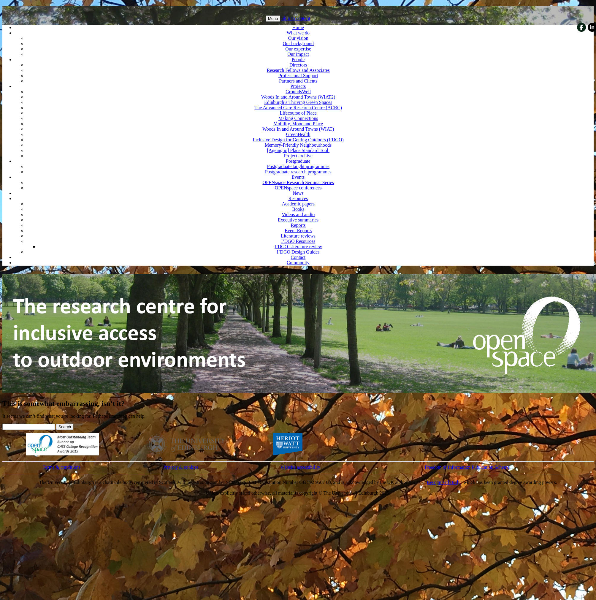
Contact (298, 257)
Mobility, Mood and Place (298, 123)
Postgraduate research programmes (298, 171)
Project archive (298, 155)
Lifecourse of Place (298, 112)
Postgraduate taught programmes (298, 166)
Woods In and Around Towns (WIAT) (298, 129)
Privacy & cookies (180, 467)
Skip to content (295, 18)
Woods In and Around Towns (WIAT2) (298, 96)
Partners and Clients (298, 80)
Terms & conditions (61, 467)
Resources (298, 198)
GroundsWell (298, 91)
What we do (298, 32)
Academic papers (298, 203)
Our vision (298, 38)
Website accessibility (300, 467)
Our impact (298, 54)
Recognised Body (443, 482)
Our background (298, 43)
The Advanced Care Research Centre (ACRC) (298, 107)
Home (298, 27)
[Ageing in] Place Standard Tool (298, 150)
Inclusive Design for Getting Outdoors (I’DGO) (298, 139)
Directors (298, 64)
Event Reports (298, 230)
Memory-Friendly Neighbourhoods (298, 145)
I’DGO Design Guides (298, 251)
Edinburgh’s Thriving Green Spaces (298, 102)
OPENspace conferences (298, 187)
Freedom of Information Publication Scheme (467, 467)
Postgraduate (298, 161)
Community (298, 262)
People (298, 59)
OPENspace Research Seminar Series (298, 182)
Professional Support (298, 75)
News (298, 193)
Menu (273, 18)
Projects (298, 86)
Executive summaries (298, 219)
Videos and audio (298, 214)
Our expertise (298, 48)
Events (298, 177)
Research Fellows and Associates (298, 70)
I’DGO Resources (298, 241)
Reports (298, 225)
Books (298, 209)
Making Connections (298, 118)
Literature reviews (298, 235)
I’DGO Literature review (298, 246)
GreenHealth (298, 134)
